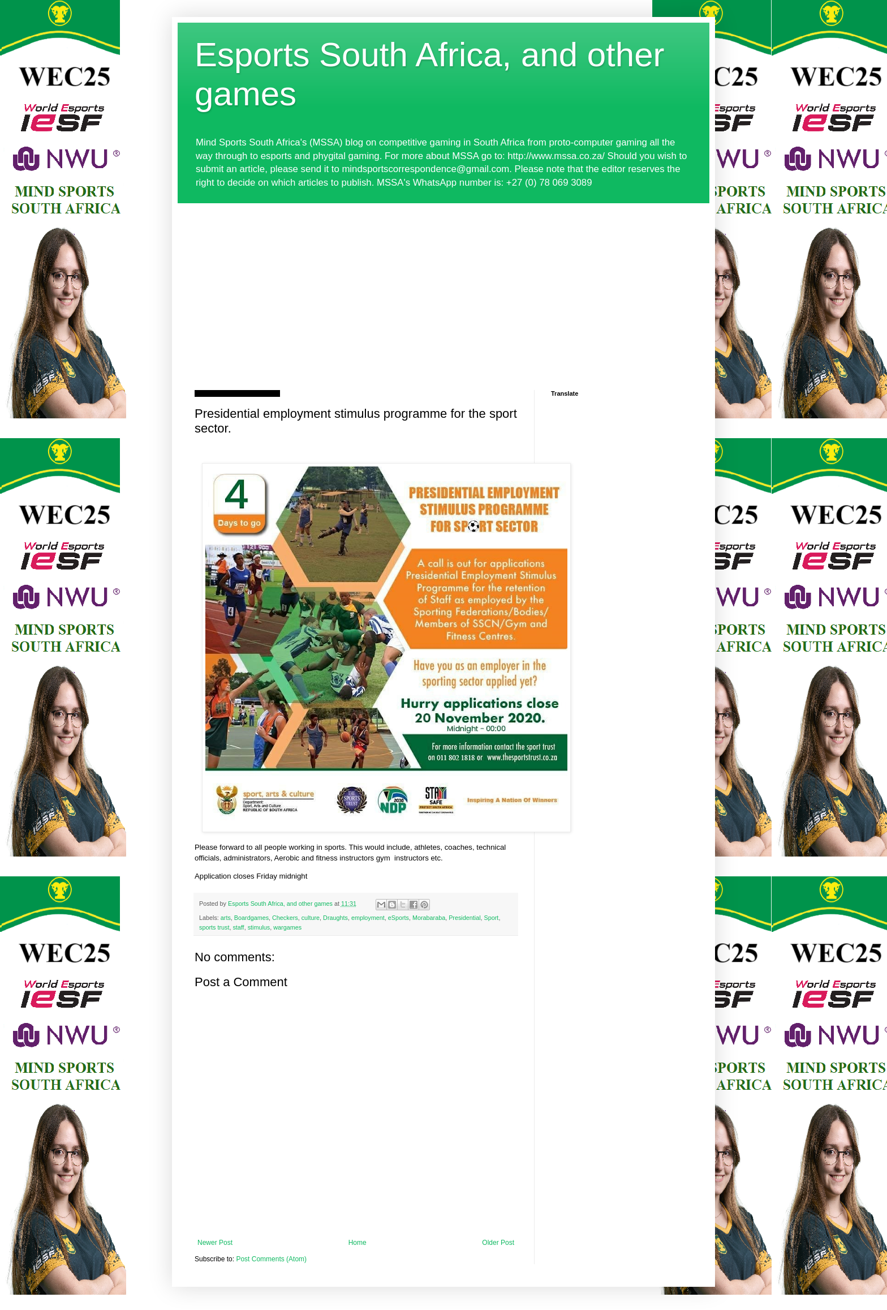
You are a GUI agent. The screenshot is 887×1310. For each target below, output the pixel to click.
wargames (287, 927)
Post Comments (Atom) (271, 1259)
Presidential (464, 917)
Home (357, 1243)
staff (238, 927)
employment (368, 917)
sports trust (214, 927)
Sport (491, 917)
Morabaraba (428, 917)
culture (311, 917)
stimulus (259, 927)
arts (226, 917)
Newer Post (214, 1243)
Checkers (285, 917)
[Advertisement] (443, 288)
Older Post (498, 1243)
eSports (398, 917)
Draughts (335, 917)
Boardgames (251, 917)
